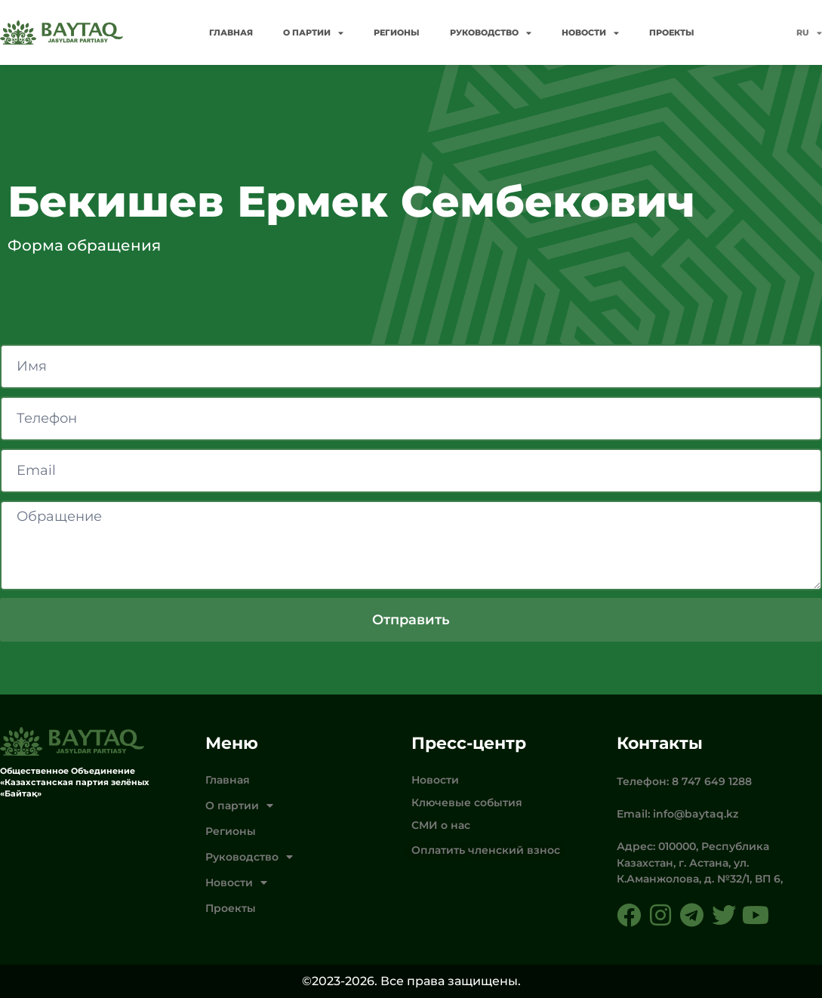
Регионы (397, 32)
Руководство (490, 33)
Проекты (671, 32)
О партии (313, 33)
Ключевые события (466, 802)
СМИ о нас (440, 825)
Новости (590, 33)
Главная (231, 32)
